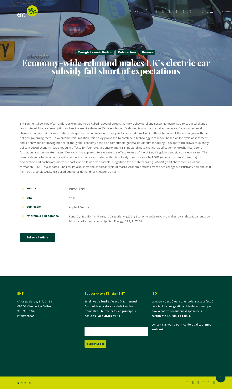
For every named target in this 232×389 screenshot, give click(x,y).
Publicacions (127, 52)
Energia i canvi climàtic (95, 52)
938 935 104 (25, 311)
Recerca (148, 52)
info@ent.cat (25, 316)
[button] (212, 11)
